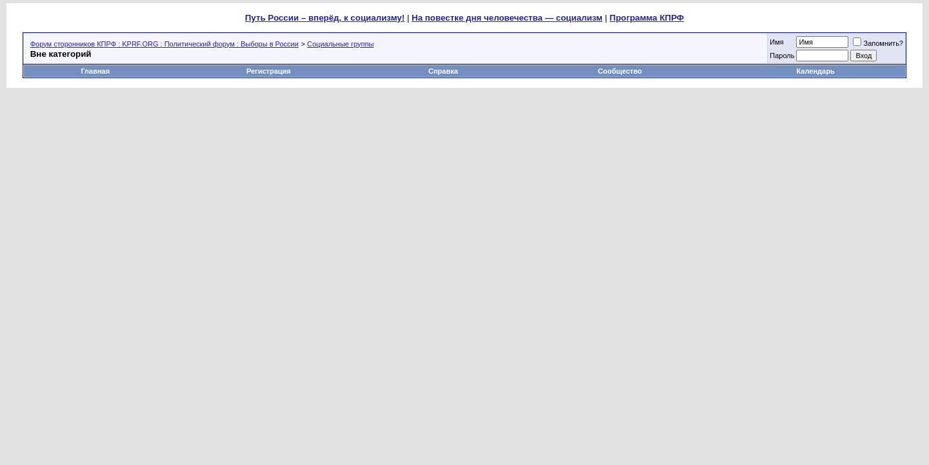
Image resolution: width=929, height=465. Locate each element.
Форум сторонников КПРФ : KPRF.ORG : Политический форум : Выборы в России (164, 44)
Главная (95, 71)
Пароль (782, 55)
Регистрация (268, 71)
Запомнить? (878, 43)
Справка (443, 71)
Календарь (816, 71)
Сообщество (621, 71)
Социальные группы (340, 44)
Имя (776, 42)
